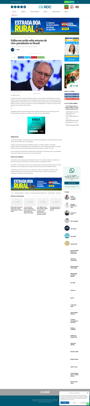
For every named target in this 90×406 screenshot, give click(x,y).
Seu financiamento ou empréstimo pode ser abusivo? (55, 209)
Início (12, 37)
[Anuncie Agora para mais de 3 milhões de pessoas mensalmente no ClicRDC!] (69, 2)
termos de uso (67, 186)
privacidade (73, 186)
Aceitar (64, 402)
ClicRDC (18, 49)
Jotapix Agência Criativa (48, 401)
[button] (87, 393)
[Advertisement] (36, 226)
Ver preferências (84, 402)
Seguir (77, 96)
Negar (74, 402)
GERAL (14, 37)
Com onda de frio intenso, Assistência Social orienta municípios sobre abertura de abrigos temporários (30, 210)
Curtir (77, 94)
